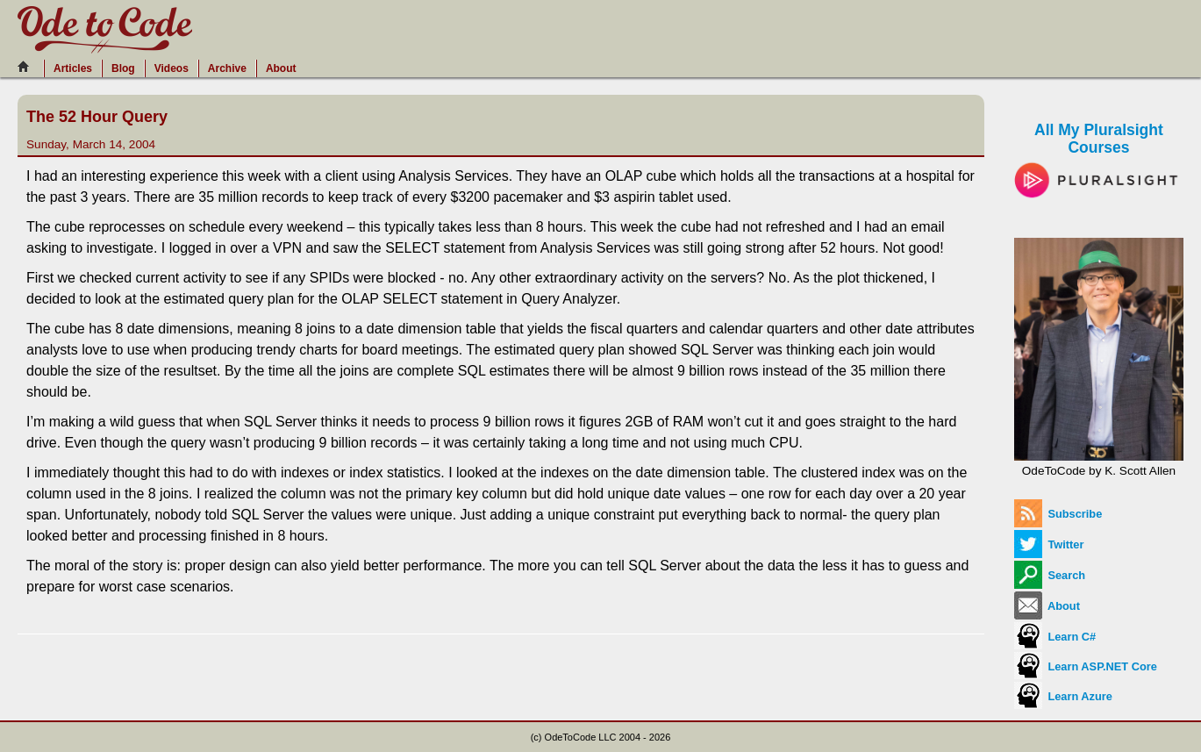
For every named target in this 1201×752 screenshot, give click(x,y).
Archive (227, 68)
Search (1049, 575)
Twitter (1049, 544)
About (281, 68)
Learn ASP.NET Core (1085, 666)
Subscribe (1058, 513)
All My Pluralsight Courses (1098, 154)
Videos (171, 68)
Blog (123, 68)
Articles (73, 68)
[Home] (28, 67)
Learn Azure (1063, 696)
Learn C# (1055, 636)
